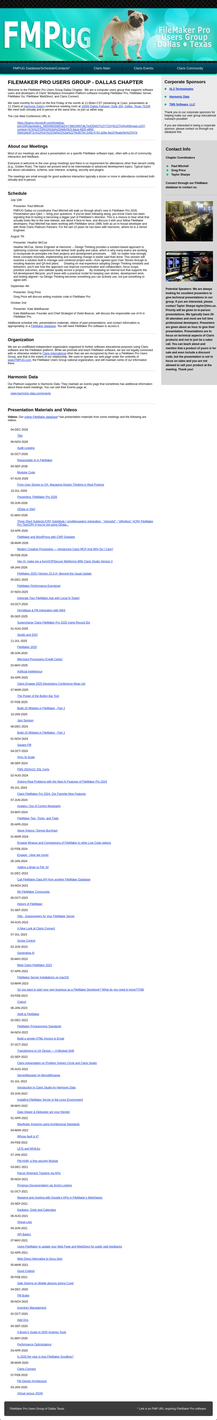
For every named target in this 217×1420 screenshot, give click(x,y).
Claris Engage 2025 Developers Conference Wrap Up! (51, 683)
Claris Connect (26, 1369)
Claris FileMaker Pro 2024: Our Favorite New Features (51, 794)
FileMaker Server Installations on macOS (43, 977)
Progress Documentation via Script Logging (44, 1185)
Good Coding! (26, 1271)
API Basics (24, 1234)
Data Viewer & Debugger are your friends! (43, 1112)
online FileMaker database (41, 417)
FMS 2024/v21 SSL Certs (33, 769)
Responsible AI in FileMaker (34, 460)
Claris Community (190, 68)
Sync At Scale (26, 757)
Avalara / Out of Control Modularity (39, 806)
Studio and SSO (27, 634)
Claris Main (102, 68)
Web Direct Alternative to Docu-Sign (39, 1258)
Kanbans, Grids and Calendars (36, 1210)
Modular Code (26, 472)
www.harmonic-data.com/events (31, 393)
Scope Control (26, 940)
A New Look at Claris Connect (36, 928)
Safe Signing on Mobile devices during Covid (45, 1283)
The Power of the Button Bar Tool (38, 696)
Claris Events (143, 68)
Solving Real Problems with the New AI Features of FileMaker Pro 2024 (62, 781)
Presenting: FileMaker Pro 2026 (37, 497)
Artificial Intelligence (29, 671)
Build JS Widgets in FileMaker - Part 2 (41, 708)
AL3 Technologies (181, 89)
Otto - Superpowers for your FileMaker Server (46, 916)
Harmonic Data (179, 96)
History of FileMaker (30, 904)
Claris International (54, 353)
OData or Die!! (26, 509)
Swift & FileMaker (28, 1014)
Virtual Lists (24, 1222)
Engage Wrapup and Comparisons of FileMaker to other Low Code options (64, 842)
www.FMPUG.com (19, 360)
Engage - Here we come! (33, 855)
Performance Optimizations (34, 1344)
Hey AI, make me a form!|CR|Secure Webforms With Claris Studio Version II (65, 561)
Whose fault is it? (28, 1136)
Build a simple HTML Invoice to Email (40, 1038)
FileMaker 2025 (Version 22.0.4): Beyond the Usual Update (54, 573)
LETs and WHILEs (28, 1148)
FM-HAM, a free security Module (37, 1161)
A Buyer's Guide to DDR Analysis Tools (41, 1332)
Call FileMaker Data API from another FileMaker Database (53, 879)
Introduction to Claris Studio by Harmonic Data (46, 1087)
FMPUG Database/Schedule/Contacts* (41, 68)
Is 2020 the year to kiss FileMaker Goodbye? (45, 1356)
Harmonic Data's (34, 106)
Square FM (24, 745)
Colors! (21, 1002)
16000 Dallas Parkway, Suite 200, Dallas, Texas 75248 (116, 106)
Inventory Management (31, 1307)
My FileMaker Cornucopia (33, 891)
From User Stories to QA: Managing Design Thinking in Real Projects (60, 484)
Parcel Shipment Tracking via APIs (39, 1173)
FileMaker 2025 (27, 647)
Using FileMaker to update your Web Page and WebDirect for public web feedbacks (69, 1246)
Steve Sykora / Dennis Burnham (37, 830)
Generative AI (26, 953)
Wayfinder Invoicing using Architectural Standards (48, 1124)
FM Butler (23, 1295)
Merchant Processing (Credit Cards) (39, 659)
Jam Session (25, 720)
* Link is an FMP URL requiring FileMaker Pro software (171, 1408)
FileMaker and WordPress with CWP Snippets (46, 537)
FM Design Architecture (32, 1381)
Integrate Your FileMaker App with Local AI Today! (48, 598)
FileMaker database (43, 326)
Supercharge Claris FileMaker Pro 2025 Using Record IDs (53, 622)
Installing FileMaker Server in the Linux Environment (50, 1099)
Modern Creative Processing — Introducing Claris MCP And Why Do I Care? (65, 549)
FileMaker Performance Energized (38, 586)
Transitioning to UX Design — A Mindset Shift (45, 1050)
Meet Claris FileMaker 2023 (34, 965)
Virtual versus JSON (30, 1393)
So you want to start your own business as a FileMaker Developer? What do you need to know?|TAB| (80, 989)
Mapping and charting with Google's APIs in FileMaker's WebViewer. (60, 1197)
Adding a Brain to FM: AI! (33, 867)
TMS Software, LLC (182, 104)
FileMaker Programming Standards (39, 1026)
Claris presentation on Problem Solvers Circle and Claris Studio (57, 1063)
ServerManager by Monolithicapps (38, 1075)
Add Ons (22, 1320)
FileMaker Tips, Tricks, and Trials (38, 818)
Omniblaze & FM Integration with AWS (41, 610)
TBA (20, 435)
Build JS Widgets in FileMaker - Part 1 (41, 732)
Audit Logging (26, 448)
